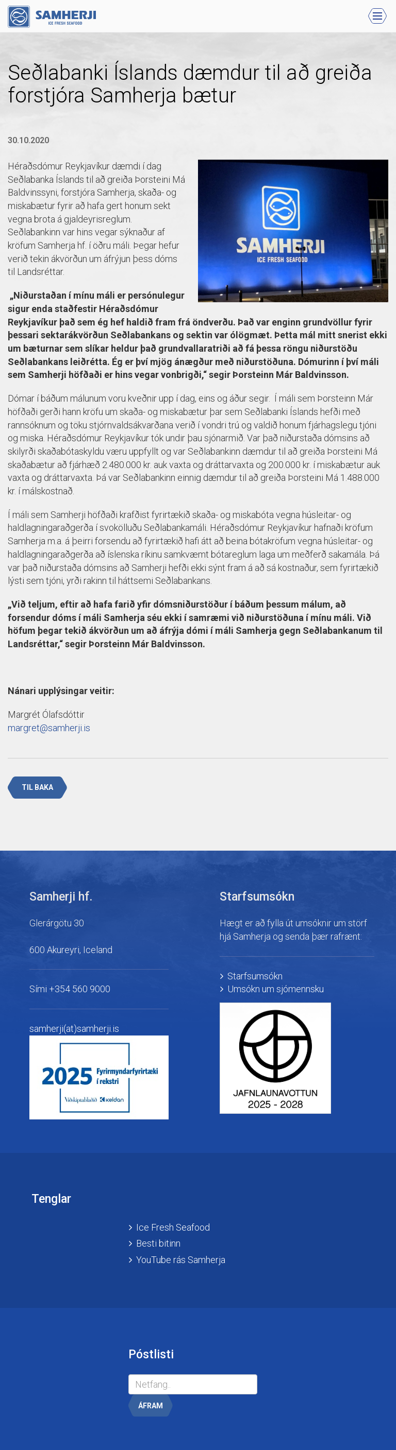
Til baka (37, 787)
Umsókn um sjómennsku (275, 988)
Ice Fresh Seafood (173, 1227)
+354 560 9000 (79, 988)
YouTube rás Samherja (180, 1259)
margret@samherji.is (49, 727)
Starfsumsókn (255, 976)
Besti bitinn (158, 1243)
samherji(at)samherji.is (74, 1028)
